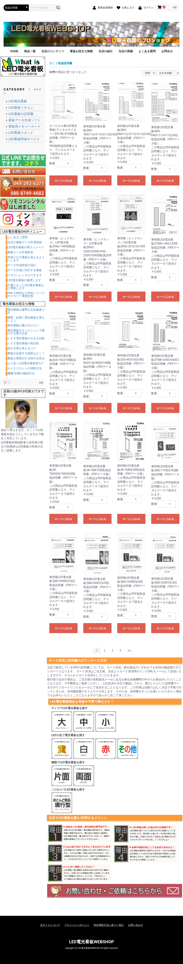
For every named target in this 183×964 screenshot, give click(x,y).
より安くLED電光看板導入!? (25, 363)
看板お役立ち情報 (81, 51)
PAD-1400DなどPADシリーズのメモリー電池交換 (26, 294)
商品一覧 (30, 51)
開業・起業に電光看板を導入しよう (26, 319)
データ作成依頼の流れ (22, 265)
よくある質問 (147, 51)
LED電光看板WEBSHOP (91, 941)
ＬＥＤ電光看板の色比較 (23, 343)
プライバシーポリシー (76, 925)
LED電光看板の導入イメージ (26, 247)
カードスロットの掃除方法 (25, 368)
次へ (130, 650)
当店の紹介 (105, 51)
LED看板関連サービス (24, 139)
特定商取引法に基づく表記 (109, 925)
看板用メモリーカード (24, 126)
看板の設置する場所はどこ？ (26, 353)
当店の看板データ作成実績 (25, 242)
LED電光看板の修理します (24, 280)
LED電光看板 (17, 101)
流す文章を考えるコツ (22, 348)
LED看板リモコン (20, 107)
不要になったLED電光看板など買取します (26, 286)
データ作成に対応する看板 (25, 270)
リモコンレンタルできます (25, 275)
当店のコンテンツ (52, 51)
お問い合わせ (135, 925)
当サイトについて (50, 925)
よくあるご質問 (18, 237)
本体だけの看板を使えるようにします (26, 259)
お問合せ (167, 51)
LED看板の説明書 (20, 114)
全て (52, 63)
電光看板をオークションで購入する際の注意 (26, 332)
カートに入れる (63, 180)
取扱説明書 (65, 63)
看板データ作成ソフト (24, 120)
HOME (14, 51)
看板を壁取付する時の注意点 (26, 358)
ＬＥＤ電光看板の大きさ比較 (26, 338)
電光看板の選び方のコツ (23, 325)
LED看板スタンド (20, 132)
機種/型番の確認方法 (21, 373)
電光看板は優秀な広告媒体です (26, 311)
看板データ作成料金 (20, 252)
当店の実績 (125, 51)
